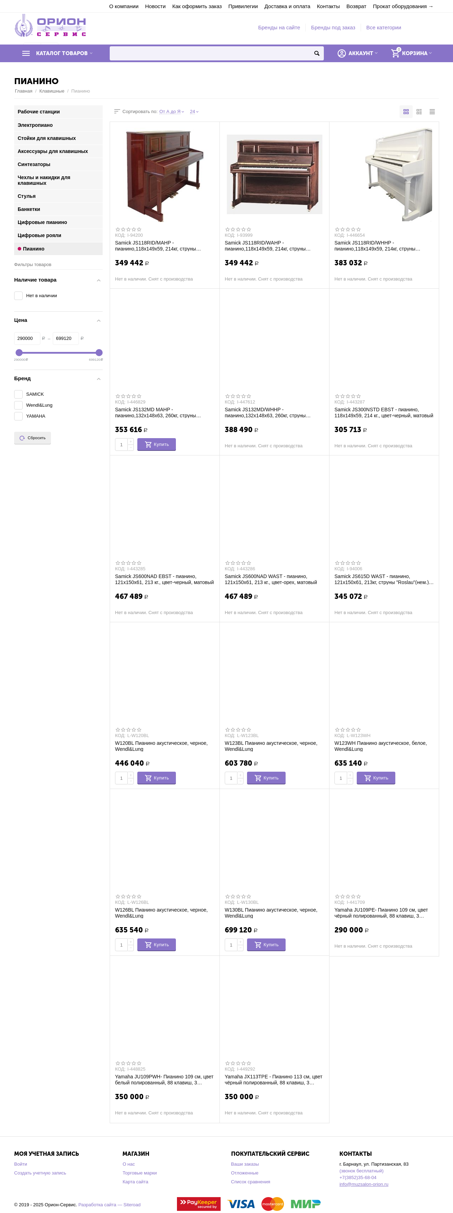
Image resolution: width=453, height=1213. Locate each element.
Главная (24, 91)
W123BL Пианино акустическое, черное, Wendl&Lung (271, 746)
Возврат (356, 6)
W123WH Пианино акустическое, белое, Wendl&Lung (380, 746)
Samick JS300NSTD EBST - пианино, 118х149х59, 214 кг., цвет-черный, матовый (383, 412)
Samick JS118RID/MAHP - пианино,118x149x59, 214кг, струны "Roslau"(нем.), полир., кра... (155, 245)
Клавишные (51, 91)
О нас (128, 1164)
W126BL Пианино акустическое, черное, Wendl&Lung (161, 912)
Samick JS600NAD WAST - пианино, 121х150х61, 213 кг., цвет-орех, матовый (271, 579)
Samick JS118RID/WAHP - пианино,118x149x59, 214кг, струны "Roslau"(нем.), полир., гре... (265, 245)
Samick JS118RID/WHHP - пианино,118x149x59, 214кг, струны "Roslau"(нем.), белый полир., (374, 245)
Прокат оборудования (400, 6)
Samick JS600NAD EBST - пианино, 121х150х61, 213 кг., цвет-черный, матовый (164, 579)
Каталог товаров (62, 53)
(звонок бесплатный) (361, 1170)
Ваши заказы (245, 1164)
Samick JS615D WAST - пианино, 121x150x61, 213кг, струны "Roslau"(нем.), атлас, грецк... (382, 579)
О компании (124, 6)
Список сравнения (250, 1181)
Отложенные (245, 1173)
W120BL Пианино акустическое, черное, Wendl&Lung (161, 746)
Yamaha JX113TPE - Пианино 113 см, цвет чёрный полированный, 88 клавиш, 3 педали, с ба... (273, 1079)
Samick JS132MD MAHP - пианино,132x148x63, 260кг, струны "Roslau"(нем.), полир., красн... (155, 412)
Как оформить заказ (197, 6)
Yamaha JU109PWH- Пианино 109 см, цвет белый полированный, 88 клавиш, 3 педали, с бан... (164, 1079)
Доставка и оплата (287, 6)
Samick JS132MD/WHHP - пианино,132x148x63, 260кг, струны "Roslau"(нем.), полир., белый (265, 412)
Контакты (328, 6)
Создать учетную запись (40, 1173)
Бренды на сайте (279, 27)
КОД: (120, 235)
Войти (20, 1164)
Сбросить (32, 438)
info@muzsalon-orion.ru (363, 1184)
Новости (155, 6)
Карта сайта (135, 1181)
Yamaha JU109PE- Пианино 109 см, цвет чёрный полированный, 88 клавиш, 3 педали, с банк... (381, 912)
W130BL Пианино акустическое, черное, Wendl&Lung (271, 912)
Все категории (383, 27)
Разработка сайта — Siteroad (109, 1204)
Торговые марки (139, 1173)
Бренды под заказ (333, 27)
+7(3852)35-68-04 (358, 1177)
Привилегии (243, 6)
